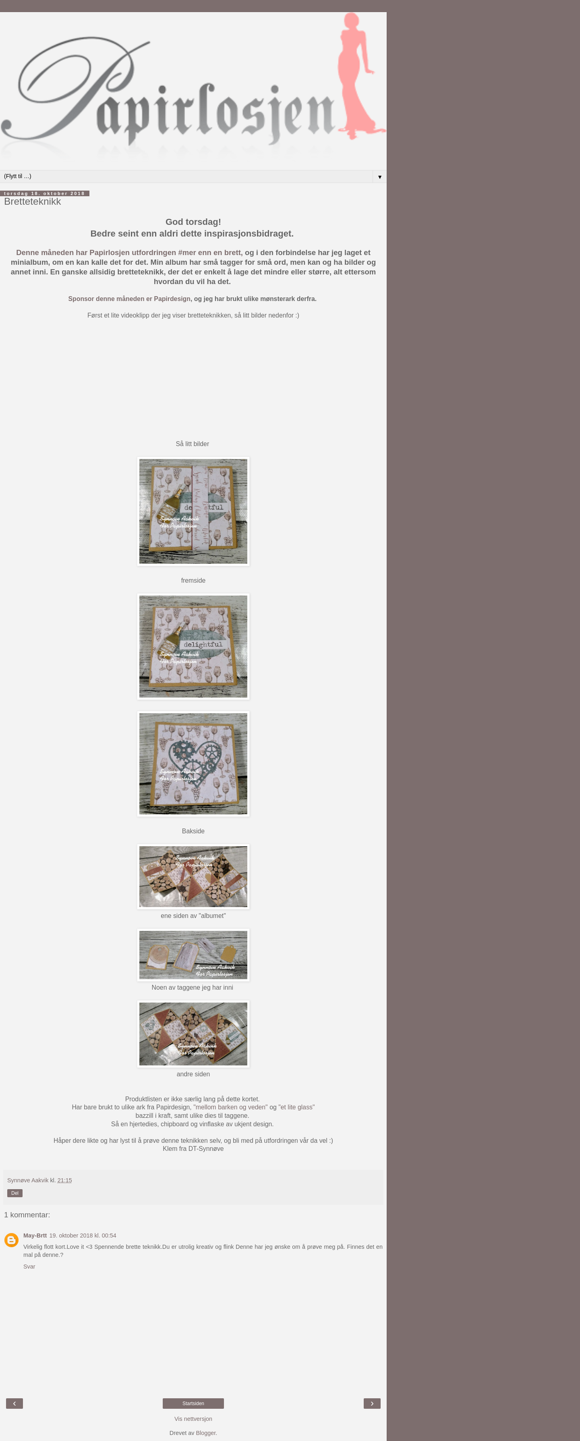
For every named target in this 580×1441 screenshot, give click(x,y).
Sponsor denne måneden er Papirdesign (129, 298)
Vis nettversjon (193, 1419)
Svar (29, 1266)
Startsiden (193, 1403)
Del (15, 1193)
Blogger (205, 1433)
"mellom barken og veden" (230, 1107)
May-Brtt (35, 1235)
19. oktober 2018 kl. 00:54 (82, 1235)
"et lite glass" (296, 1107)
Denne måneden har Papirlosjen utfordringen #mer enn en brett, (129, 252)
